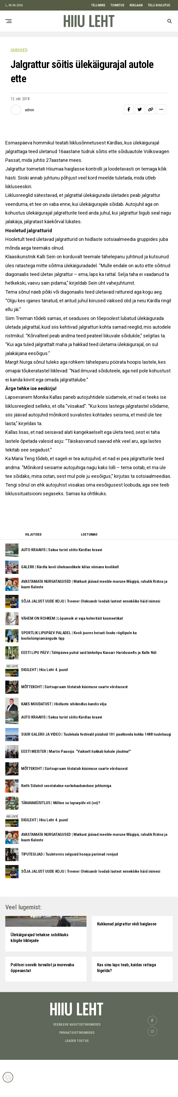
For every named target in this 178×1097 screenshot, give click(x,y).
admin (29, 110)
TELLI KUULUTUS (159, 5)
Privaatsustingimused (76, 1070)
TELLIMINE (98, 5)
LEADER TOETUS (77, 1078)
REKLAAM (136, 5)
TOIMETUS (117, 5)
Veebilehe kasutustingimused (77, 1062)
